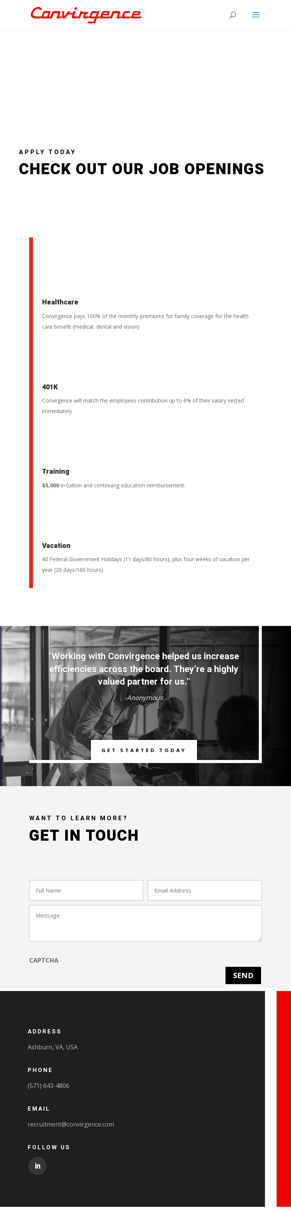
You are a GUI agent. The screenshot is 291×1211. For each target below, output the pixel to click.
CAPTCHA (43, 964)
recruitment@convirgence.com (71, 1128)
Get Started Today (143, 751)
